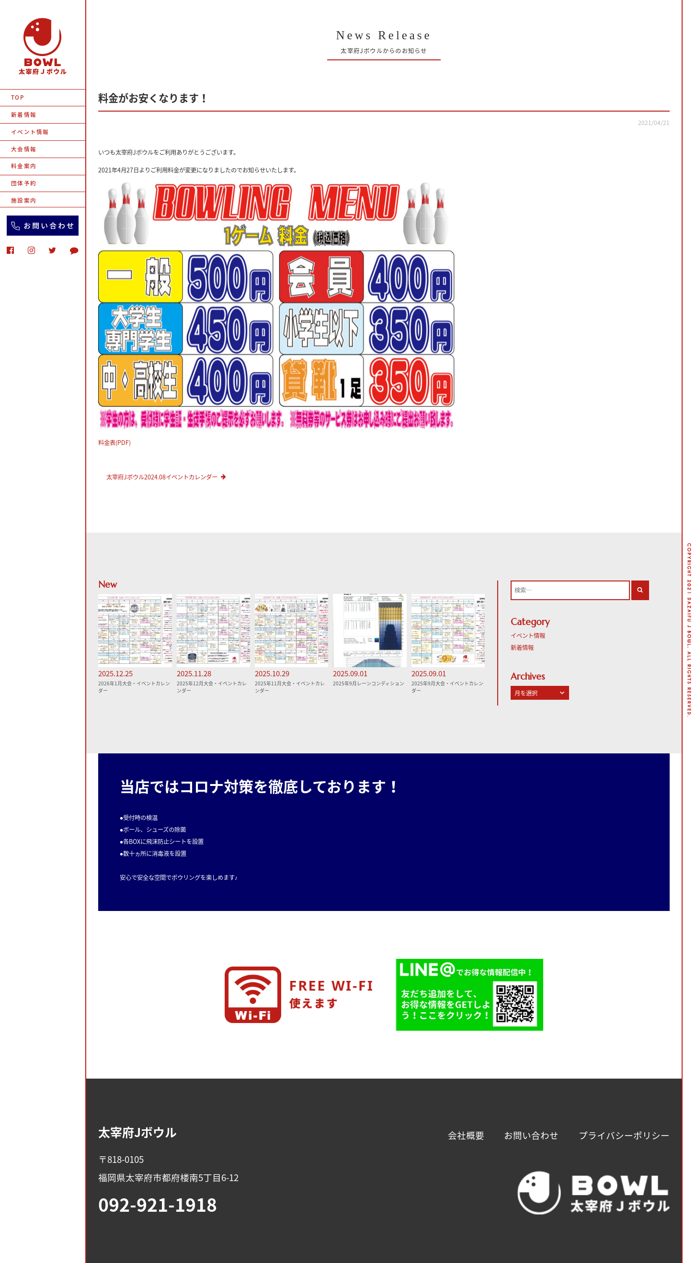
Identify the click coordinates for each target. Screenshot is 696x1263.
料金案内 (23, 166)
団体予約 (23, 183)
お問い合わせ (531, 1135)
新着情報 (23, 115)
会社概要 (466, 1135)
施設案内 (23, 200)
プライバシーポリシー (624, 1135)
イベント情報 (30, 132)
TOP (17, 97)
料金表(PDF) (114, 442)
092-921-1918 (157, 1204)
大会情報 (23, 149)
